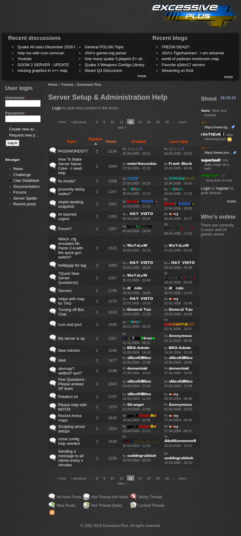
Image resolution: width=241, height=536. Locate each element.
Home (53, 84)
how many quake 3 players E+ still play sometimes (128, 58)
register (222, 188)
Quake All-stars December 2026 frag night (53, 47)
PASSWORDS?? (73, 151)
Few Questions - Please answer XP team (72, 384)
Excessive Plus (89, 84)
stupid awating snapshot (70, 204)
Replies (95, 141)
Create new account (26, 129)
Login (57, 108)
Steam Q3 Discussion (103, 70)
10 (112, 122)
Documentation (26, 186)
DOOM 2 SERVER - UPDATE (43, 65)
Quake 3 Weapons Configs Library (114, 65)
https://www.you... (218, 152)
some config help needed (69, 441)
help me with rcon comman (40, 53)
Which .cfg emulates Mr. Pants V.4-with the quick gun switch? (70, 248)
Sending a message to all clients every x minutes (70, 458)
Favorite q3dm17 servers (183, 65)
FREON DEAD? (175, 47)
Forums (20, 192)
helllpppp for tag (72, 265)
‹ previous (78, 122)
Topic (71, 141)
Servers (65, 290)
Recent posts (24, 204)
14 (149, 122)
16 (167, 122)
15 (158, 122)
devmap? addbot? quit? (70, 370)
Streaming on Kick (178, 70)
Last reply (179, 141)
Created (139, 141)
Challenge (22, 174)
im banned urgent (67, 216)
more (141, 76)
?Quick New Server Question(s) (68, 278)
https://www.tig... (217, 127)
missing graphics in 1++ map (42, 70)
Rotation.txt (68, 396)
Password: (16, 113)
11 (122, 122)
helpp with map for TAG (71, 301)
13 (140, 122)
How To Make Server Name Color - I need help (70, 166)
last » (122, 127)
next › (183, 122)
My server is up (71, 338)
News (18, 168)
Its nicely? (67, 181)
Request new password (29, 135)
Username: (16, 97)
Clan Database (26, 180)
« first (61, 122)
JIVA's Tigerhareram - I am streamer (193, 53)
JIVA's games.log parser (106, 53)
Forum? (65, 228)
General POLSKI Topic (104, 47)
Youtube (24, 58)
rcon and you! (70, 324)
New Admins (69, 350)
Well (62, 360)
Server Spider (25, 198)
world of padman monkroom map (190, 58)
